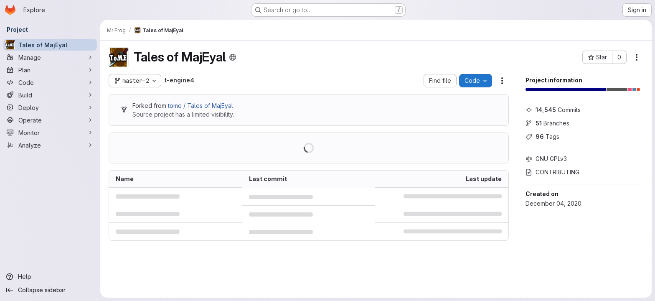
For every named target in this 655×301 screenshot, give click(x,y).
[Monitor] (50, 132)
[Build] (50, 95)
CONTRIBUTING (552, 172)
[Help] (50, 277)
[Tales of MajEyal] (50, 45)
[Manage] (50, 57)
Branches (547, 123)
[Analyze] (50, 145)
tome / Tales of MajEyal (200, 105)
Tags (542, 136)
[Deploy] (50, 107)
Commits (553, 109)
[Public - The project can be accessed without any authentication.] (232, 57)
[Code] (50, 82)
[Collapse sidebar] (50, 290)
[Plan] (50, 70)
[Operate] (50, 120)
